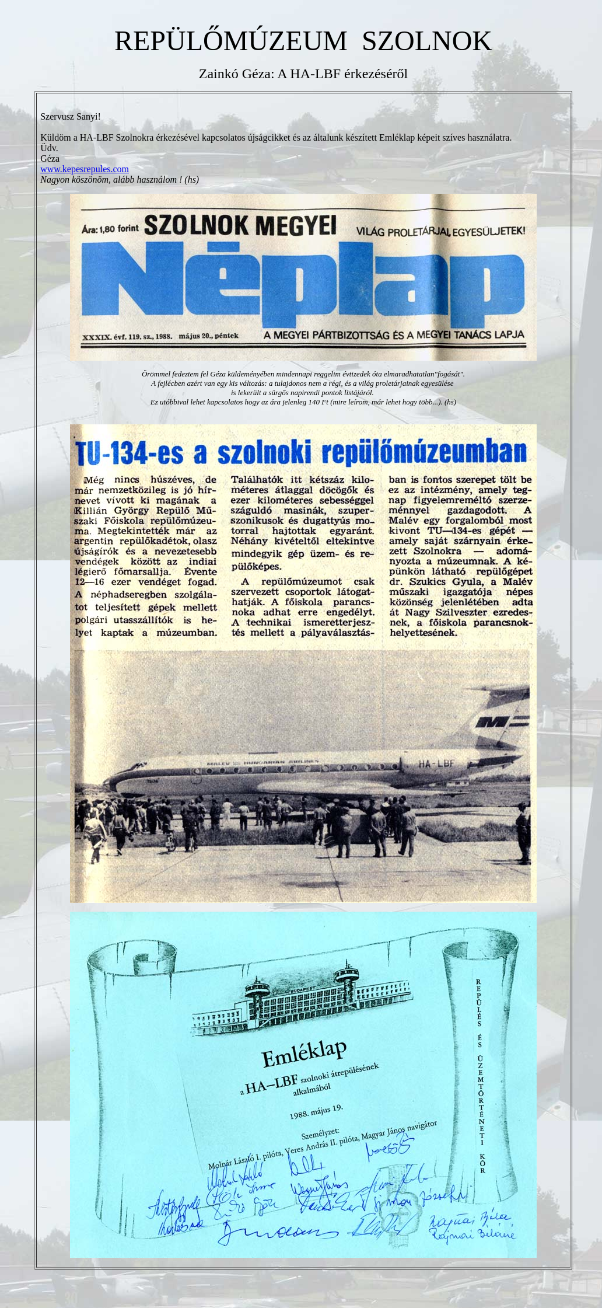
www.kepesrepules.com (84, 172)
